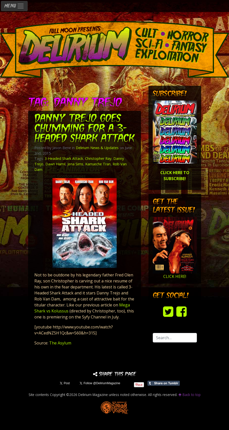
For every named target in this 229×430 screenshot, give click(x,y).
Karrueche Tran (98, 164)
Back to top (189, 394)
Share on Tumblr (163, 383)
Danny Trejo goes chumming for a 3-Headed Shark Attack (84, 129)
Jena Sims (75, 164)
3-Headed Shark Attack (64, 158)
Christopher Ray (98, 158)
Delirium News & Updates (97, 147)
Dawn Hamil (55, 164)
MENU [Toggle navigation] (14, 6)
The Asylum (60, 343)
